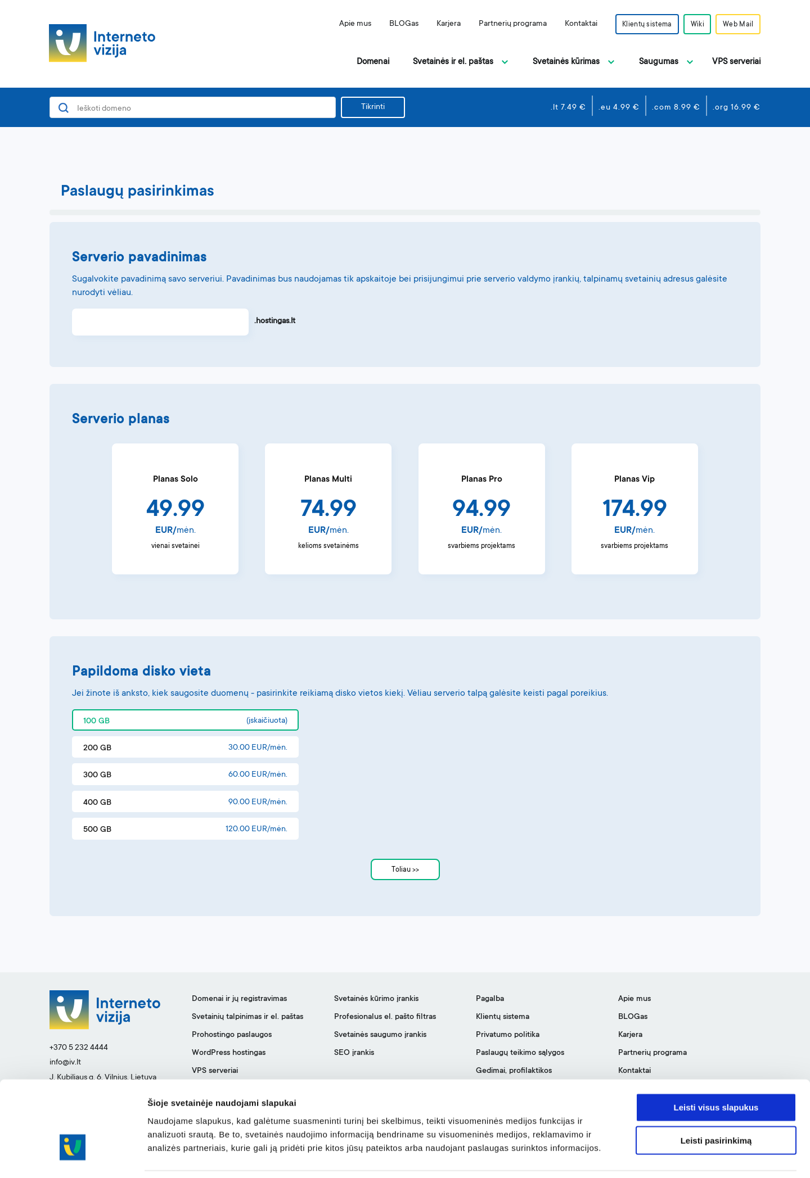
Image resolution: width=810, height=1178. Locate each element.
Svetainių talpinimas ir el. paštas (247, 1017)
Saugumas (658, 62)
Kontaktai (576, 24)
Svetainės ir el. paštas (453, 62)
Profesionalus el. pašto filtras (385, 1017)
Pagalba (490, 999)
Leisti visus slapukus (716, 1070)
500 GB (97, 830)
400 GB (97, 803)
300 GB (97, 775)
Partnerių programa (508, 24)
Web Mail (737, 25)
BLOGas (398, 24)
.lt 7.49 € (568, 107)
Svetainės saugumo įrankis (380, 1035)
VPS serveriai (736, 62)
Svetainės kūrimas (566, 62)
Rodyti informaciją (576, 1156)
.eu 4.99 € (619, 107)
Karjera (443, 24)
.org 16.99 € (736, 107)
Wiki (695, 25)
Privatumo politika (507, 1035)
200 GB (97, 748)
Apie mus (350, 24)
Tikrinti (373, 107)
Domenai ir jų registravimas (239, 999)
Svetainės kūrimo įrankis (376, 999)
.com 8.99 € (676, 107)
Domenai (373, 62)
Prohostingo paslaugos (232, 1035)
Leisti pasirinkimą (716, 1103)
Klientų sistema (643, 25)
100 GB (96, 721)
